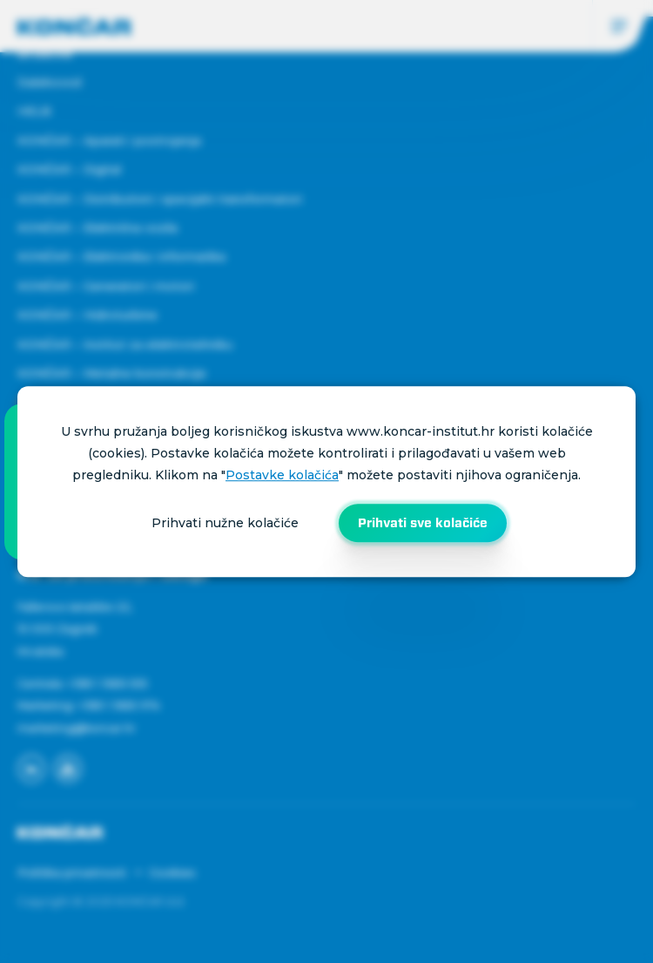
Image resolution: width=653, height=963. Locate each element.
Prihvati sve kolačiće (423, 523)
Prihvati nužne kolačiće (225, 523)
